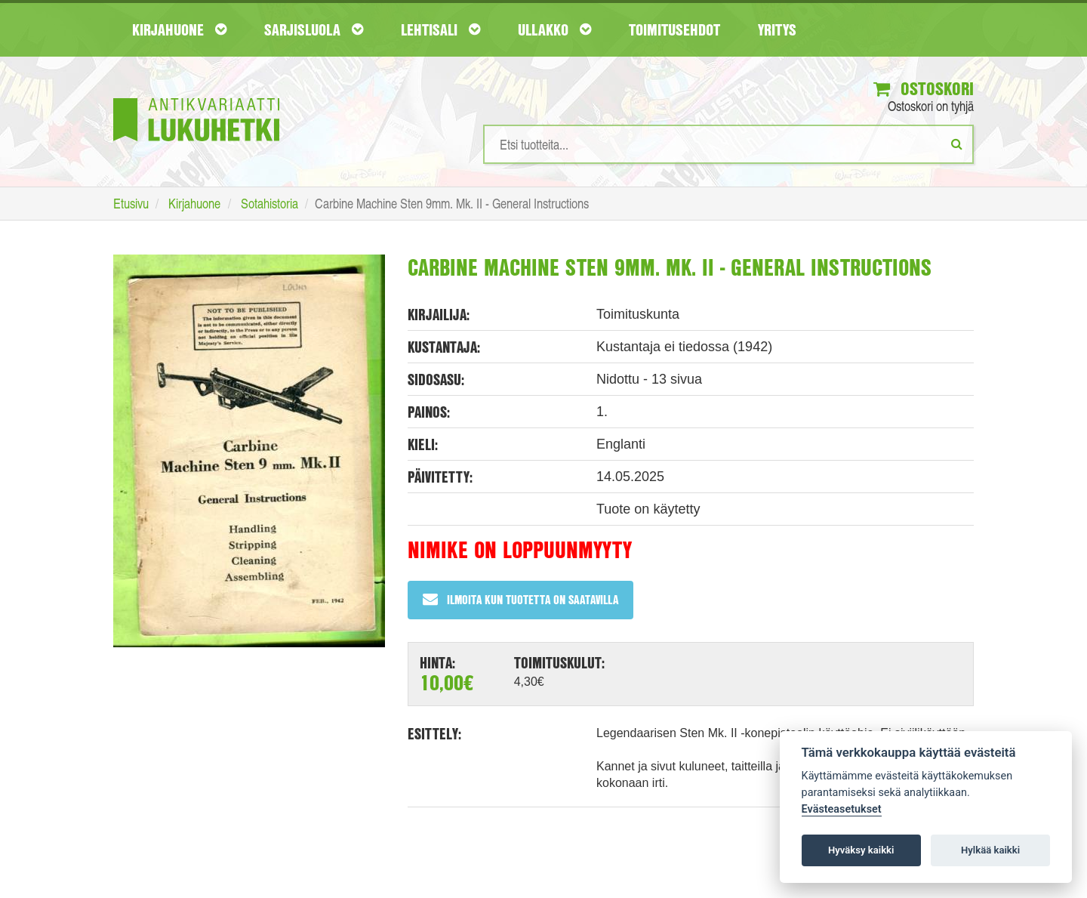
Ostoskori (923, 88)
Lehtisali (440, 29)
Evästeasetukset (842, 809)
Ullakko (554, 29)
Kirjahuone (179, 29)
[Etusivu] (196, 97)
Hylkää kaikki (990, 850)
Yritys (777, 29)
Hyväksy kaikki (861, 850)
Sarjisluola (313, 29)
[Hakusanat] (728, 144)
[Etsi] (956, 143)
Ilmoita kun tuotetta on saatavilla (520, 599)
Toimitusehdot (674, 29)
